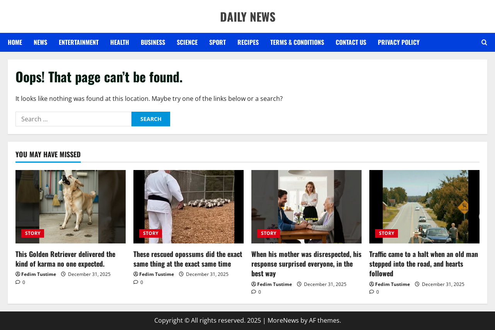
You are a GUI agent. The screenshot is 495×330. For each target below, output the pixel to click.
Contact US (351, 42)
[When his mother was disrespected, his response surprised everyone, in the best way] (306, 206)
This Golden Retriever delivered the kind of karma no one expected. (65, 259)
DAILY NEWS (247, 16)
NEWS (40, 42)
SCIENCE (187, 42)
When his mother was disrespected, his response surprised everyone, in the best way (306, 263)
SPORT (217, 42)
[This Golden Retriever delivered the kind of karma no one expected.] (70, 206)
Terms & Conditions (297, 42)
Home (15, 42)
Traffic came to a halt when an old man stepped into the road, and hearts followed (423, 263)
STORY (32, 233)
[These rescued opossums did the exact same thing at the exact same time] (188, 206)
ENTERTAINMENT (79, 42)
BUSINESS (153, 42)
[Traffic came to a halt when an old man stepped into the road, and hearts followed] (424, 206)
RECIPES (248, 42)
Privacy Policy (399, 42)
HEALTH (119, 42)
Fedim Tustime (38, 274)
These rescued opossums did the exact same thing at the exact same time (187, 259)
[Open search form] (484, 42)
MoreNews (283, 320)
